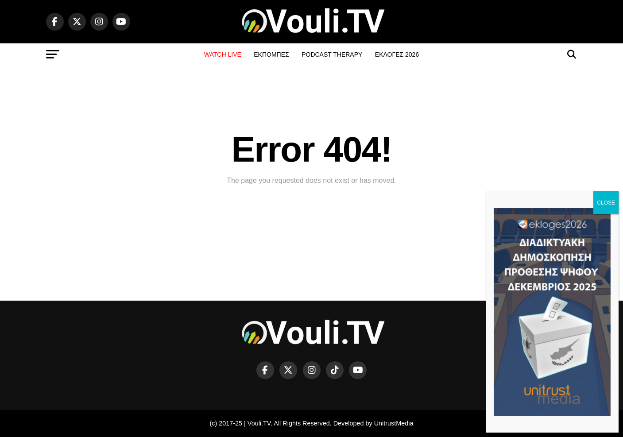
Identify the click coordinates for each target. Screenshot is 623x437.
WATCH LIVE (222, 54)
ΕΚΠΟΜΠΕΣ (271, 54)
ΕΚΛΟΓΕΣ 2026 (397, 54)
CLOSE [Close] (606, 203)
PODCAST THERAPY (332, 54)
